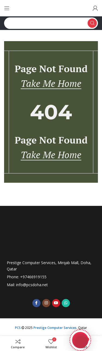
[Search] (51, 23)
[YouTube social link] (56, 303)
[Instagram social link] (46, 303)
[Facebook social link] (36, 303)
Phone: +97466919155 (27, 276)
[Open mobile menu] (6, 8)
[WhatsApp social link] (66, 303)
